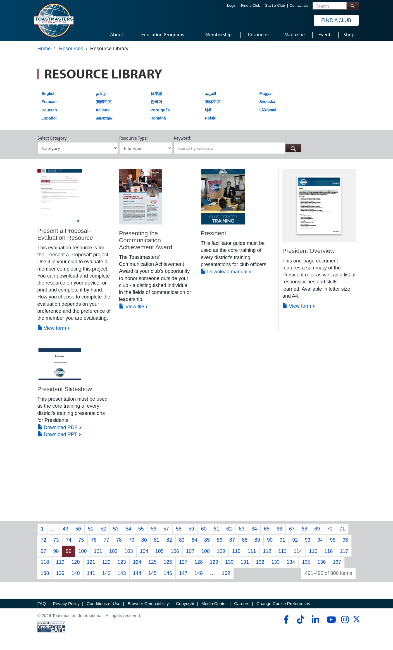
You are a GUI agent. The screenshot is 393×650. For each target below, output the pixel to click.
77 (106, 541)
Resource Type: (133, 139)
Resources (71, 49)
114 (298, 552)
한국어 (156, 102)
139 (60, 574)
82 (169, 541)
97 (43, 552)
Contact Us (299, 6)
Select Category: (52, 139)
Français (50, 102)
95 (332, 541)
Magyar (266, 94)
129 (214, 563)
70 (329, 530)
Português (160, 111)
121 (91, 563)
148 (198, 574)
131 (244, 563)
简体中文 (213, 102)
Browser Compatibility (148, 604)
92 (295, 541)
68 (304, 530)
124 (137, 563)
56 (153, 530)
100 (82, 552)
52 (103, 530)
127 (183, 563)
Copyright (185, 604)
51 (91, 530)
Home (44, 49)
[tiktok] (300, 620)
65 (267, 530)
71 (342, 530)
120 (76, 563)
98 (56, 552)
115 (313, 552)
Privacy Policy (66, 604)
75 (81, 541)
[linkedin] (315, 620)
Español (49, 119)
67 (292, 530)
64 (254, 530)
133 (275, 563)
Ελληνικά (268, 111)
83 (182, 541)
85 (207, 541)
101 (98, 552)
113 (282, 552)
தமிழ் (101, 94)
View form (51, 329)
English (49, 94)
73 (56, 541)
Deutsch (49, 111)
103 (129, 552)
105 (159, 552)
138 (45, 574)
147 (183, 574)
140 (76, 574)
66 (279, 530)
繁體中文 (104, 102)
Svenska (267, 102)
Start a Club (275, 6)
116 (328, 552)
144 (137, 574)
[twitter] (356, 622)
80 (144, 541)
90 (270, 541)
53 (116, 530)
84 (194, 541)
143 (122, 574)
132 (260, 563)
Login (231, 6)
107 (190, 552)
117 (344, 552)
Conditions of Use (103, 604)
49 (65, 530)
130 (229, 563)
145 (152, 574)
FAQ (41, 604)
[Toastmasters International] (53, 20)
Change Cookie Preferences (283, 604)
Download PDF (57, 428)
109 (221, 552)
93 (307, 541)
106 (175, 552)
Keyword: (182, 139)
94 (320, 541)
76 (94, 541)
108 (205, 552)
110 (236, 552)
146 (168, 574)
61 (216, 530)
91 (282, 541)
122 (106, 563)
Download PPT (57, 435)
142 (106, 574)
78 (119, 541)
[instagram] (345, 620)
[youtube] (330, 620)
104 (144, 552)
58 (179, 530)
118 (45, 563)
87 (232, 541)
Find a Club (250, 6)
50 (78, 530)
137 (337, 563)
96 (345, 541)
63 (241, 530)
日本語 (156, 94)
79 (131, 541)
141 (91, 574)
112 (267, 552)
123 (122, 563)
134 (291, 563)
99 (69, 552)
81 (156, 541)
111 (251, 552)
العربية (210, 94)
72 (43, 541)
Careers (241, 604)
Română (158, 119)
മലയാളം (104, 119)
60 (204, 530)
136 (321, 563)
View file (131, 307)
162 (226, 574)
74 (69, 541)
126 (168, 563)
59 (191, 530)
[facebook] (285, 620)
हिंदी (208, 111)
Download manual (224, 272)
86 (219, 541)
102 (113, 552)
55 (141, 530)
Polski (210, 119)
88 (244, 541)
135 (306, 563)
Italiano (103, 111)
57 (166, 530)
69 (317, 530)
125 (152, 563)
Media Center (214, 604)
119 (60, 563)
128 (198, 563)
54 (128, 530)
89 (257, 541)
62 (229, 530)
